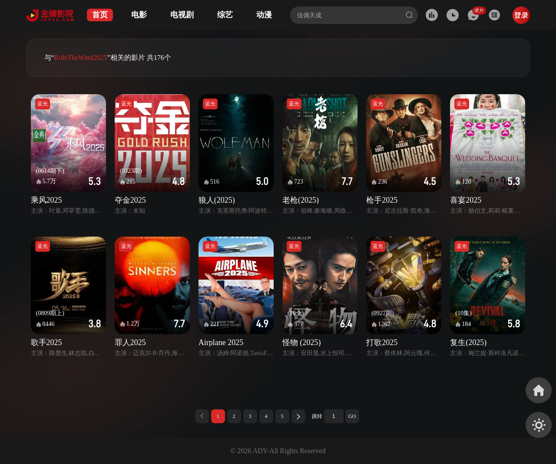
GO (352, 416)
